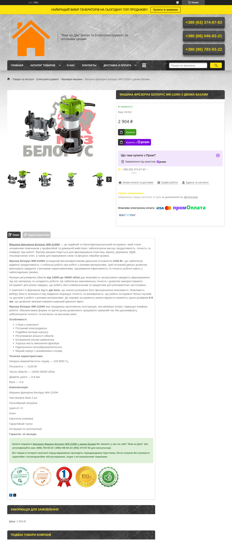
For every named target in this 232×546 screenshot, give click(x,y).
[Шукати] (216, 65)
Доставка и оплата (117, 65)
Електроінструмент (47, 79)
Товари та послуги (23, 79)
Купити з (137, 142)
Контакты (89, 65)
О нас (71, 65)
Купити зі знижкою (165, 9)
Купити (130, 132)
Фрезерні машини (71, 79)
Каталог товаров (42, 65)
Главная (17, 65)
